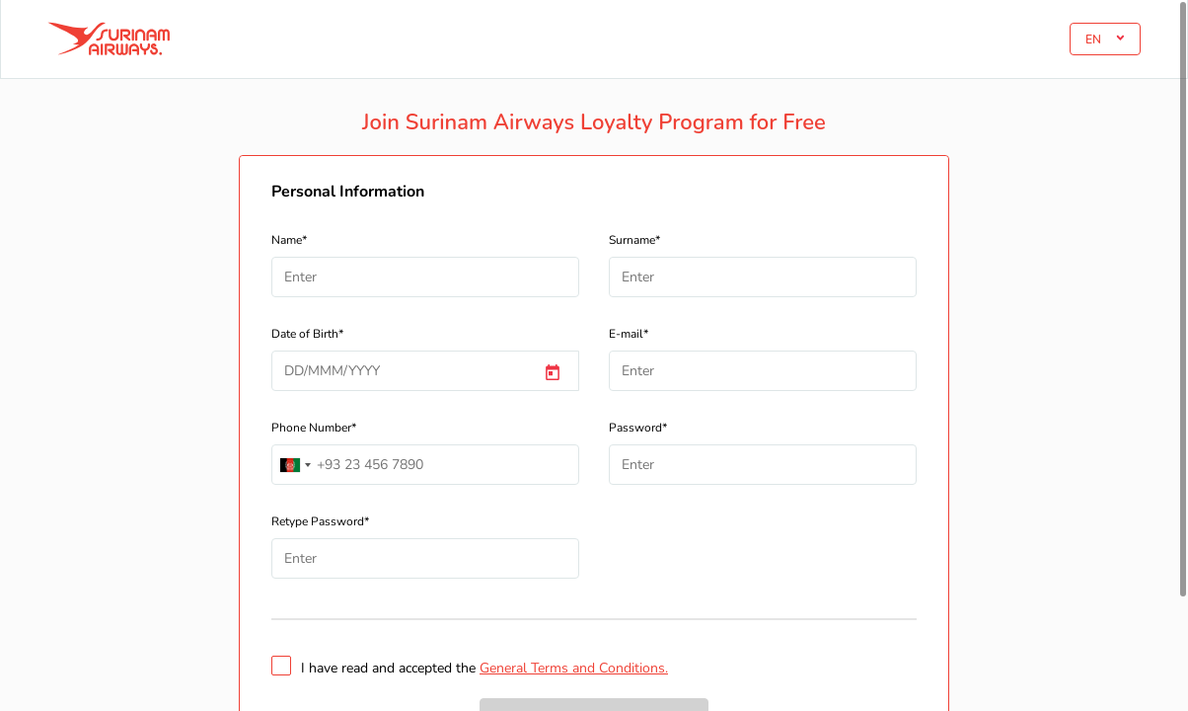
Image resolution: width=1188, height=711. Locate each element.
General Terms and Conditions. (574, 668)
